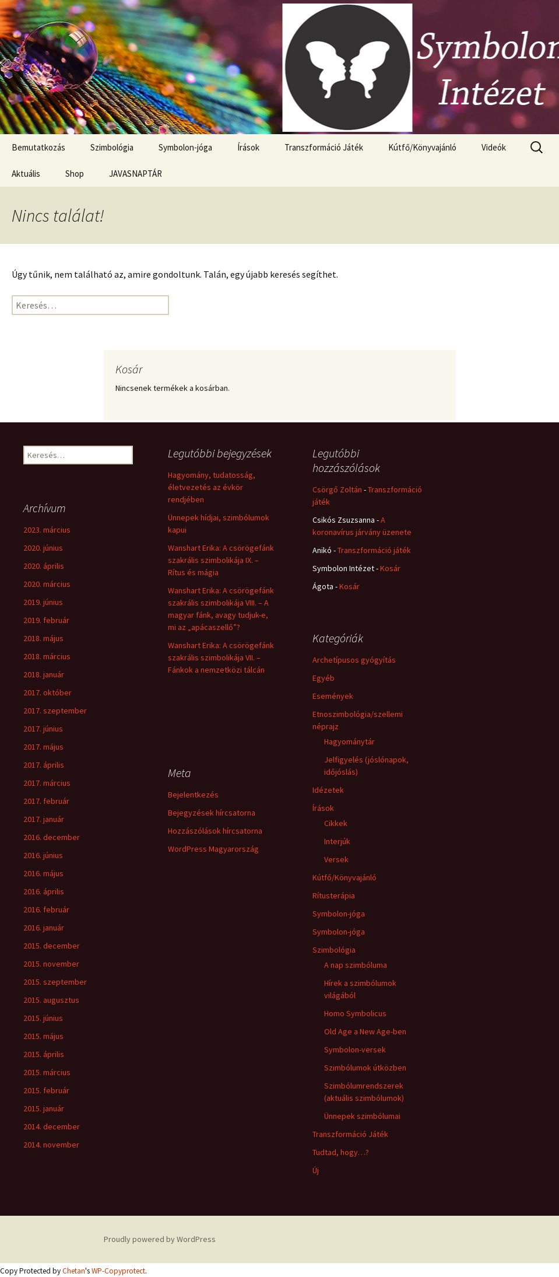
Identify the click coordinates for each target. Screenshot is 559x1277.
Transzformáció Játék (323, 147)
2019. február (46, 620)
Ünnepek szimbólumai (362, 1116)
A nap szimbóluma (355, 965)
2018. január (43, 674)
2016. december (51, 837)
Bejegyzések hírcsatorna (211, 812)
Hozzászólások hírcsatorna (215, 830)
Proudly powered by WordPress (160, 1239)
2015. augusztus (51, 1000)
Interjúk (337, 841)
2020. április (43, 566)
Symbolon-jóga (185, 147)
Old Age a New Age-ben (365, 1031)
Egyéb (323, 678)
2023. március (47, 529)
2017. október (47, 692)
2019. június (43, 602)
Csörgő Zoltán (337, 489)
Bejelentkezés (193, 794)
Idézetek (328, 790)
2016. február (46, 909)
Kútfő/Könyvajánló (422, 147)
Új (315, 1170)
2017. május (43, 746)
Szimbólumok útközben (365, 1067)
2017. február (46, 801)
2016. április (43, 891)
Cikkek (335, 823)
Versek (336, 859)
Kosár (390, 568)
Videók (493, 147)
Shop (74, 173)
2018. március (47, 656)
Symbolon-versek (355, 1049)
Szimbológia (111, 147)
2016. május (43, 873)
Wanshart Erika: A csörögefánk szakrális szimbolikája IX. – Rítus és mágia (221, 560)
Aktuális (26, 173)
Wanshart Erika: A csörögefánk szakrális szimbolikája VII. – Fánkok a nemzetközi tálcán (221, 657)
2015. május (43, 1036)
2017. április (43, 765)
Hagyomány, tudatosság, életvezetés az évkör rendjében (211, 487)
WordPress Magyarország (213, 849)
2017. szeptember (55, 710)
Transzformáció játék (374, 550)
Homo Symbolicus (355, 1013)
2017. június (43, 728)
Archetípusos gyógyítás (354, 660)
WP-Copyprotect (118, 1271)
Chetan (73, 1271)
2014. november (51, 1144)
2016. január (43, 927)
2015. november (51, 963)
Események (332, 696)
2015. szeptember (55, 982)
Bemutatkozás (38, 147)
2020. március (47, 584)
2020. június (43, 548)
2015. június (43, 1018)
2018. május (43, 638)
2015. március (47, 1072)
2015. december (51, 945)
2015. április (43, 1054)
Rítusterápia (333, 895)
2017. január (43, 819)
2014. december (51, 1126)
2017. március (47, 783)
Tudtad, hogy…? (340, 1152)
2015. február (46, 1090)
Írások (248, 147)
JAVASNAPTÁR (135, 173)
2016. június (43, 855)
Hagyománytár (349, 741)
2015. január (43, 1108)
